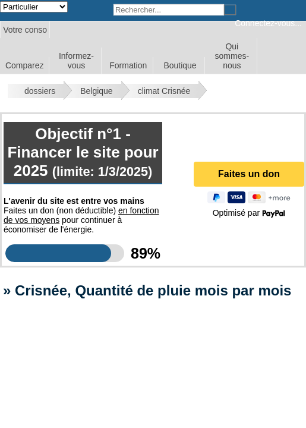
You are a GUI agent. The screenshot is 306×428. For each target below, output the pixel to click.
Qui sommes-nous (232, 56)
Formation (128, 65)
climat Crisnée (164, 91)
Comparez (24, 65)
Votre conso (25, 29)
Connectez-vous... (268, 23)
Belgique (96, 91)
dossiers (39, 91)
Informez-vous (76, 60)
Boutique (179, 65)
